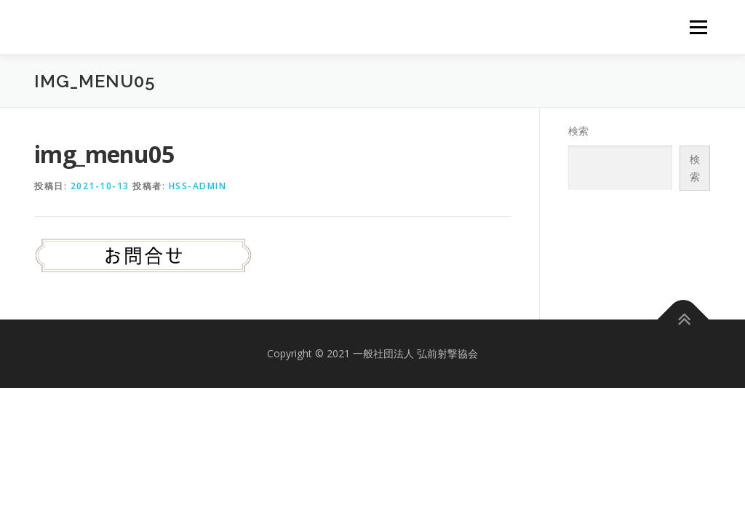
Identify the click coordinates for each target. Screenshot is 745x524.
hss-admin (198, 186)
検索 (578, 131)
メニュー (698, 27)
